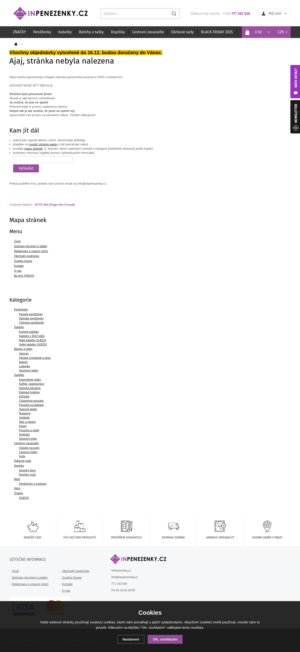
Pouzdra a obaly (29, 430)
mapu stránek (33, 148)
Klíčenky (24, 396)
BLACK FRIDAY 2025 (217, 32)
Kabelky (65, 32)
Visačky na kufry (29, 448)
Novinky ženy (27, 470)
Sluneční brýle (28, 438)
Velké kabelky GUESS (33, 344)
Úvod (15, 571)
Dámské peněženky (31, 318)
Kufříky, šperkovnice (31, 384)
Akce (17, 488)
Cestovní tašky (28, 452)
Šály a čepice (27, 422)
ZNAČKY (19, 32)
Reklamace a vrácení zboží (30, 584)
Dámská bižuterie (30, 388)
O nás (66, 590)
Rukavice (24, 413)
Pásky (23, 426)
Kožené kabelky (29, 332)
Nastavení (131, 639)
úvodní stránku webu (43, 144)
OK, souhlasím (165, 639)
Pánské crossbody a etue (35, 358)
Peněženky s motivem (32, 483)
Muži (17, 479)
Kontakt (67, 584)
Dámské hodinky (29, 392)
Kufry (22, 456)
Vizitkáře (24, 417)
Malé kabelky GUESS (32, 340)
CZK (281, 32)
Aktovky (24, 353)
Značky (18, 493)
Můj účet (275, 13)
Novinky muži (27, 474)
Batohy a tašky (91, 32)
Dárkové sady (182, 32)
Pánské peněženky (31, 314)
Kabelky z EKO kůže (32, 336)
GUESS (24, 498)
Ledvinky (24, 366)
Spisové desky (28, 409)
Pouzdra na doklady (31, 405)
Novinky (19, 465)
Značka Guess (72, 577)
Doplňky (118, 32)
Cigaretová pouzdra (31, 400)
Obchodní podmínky (75, 571)
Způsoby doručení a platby (30, 577)
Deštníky (24, 434)
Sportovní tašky (28, 370)
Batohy (23, 362)
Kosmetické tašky (30, 379)
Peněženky (42, 32)
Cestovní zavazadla (148, 32)
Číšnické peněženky (31, 322)
